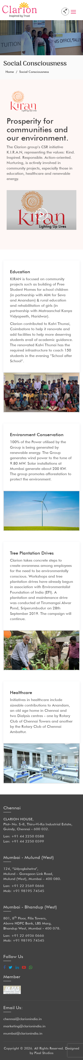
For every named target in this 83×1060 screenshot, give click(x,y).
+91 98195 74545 (28, 891)
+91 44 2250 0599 (27, 841)
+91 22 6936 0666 (27, 935)
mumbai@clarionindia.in (22, 1033)
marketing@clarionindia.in (24, 1026)
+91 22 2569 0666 (27, 886)
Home (10, 71)
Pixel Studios (43, 1053)
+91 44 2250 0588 (27, 836)
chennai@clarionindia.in (22, 1019)
